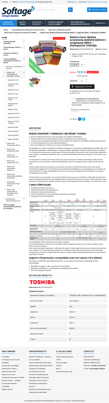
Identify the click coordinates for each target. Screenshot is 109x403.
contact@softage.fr (97, 369)
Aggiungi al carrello (82, 86)
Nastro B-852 (13, 109)
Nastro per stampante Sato (13, 150)
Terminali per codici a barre (12, 48)
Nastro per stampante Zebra (13, 144)
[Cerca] (54, 9)
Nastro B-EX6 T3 (14, 117)
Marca (98, 49)
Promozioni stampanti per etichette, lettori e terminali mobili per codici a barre (39, 377)
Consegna (6, 357)
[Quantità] (81, 81)
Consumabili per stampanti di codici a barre (12, 61)
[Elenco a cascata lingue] (73, 2)
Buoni (58, 369)
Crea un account (101, 2)
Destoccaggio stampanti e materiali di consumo (12, 207)
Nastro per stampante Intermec (11, 168)
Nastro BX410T (13, 131)
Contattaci (5, 386)
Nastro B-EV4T (13, 90)
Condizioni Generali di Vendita (13, 377)
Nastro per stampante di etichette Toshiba (13, 74)
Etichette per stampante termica (13, 200)
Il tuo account (64, 351)
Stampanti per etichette (9, 42)
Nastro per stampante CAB (13, 162)
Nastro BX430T (13, 139)
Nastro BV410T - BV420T (14, 85)
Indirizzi (59, 366)
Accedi (90, 2)
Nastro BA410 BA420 (13, 105)
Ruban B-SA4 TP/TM (13, 99)
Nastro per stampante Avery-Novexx (14, 184)
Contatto (5, 2)
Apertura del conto (9, 371)
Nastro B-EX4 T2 (14, 113)
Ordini (58, 360)
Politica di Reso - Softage (11, 380)
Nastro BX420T (13, 135)
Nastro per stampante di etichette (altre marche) (12, 192)
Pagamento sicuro (9, 374)
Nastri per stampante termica (14, 68)
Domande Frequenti (9, 383)
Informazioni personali (64, 357)
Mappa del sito (7, 389)
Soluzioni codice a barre (11, 54)
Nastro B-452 (13, 94)
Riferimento (74, 49)
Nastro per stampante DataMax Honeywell (14, 176)
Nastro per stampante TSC (12, 156)
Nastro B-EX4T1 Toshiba (13, 122)
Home (4, 37)
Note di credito (61, 363)
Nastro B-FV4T (13, 80)
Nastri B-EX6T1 (13, 127)
